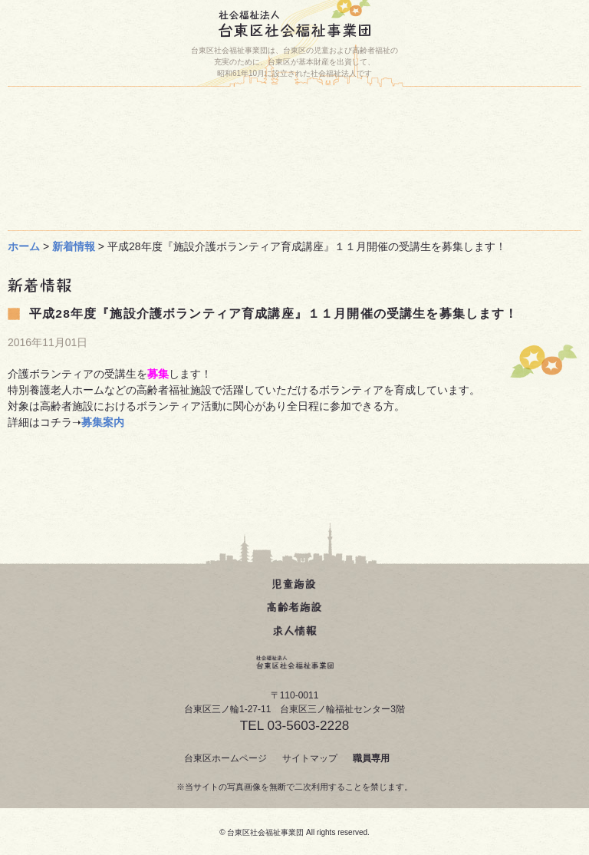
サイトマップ (309, 758)
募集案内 (102, 422)
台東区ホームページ (225, 758)
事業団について (440, 175)
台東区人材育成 (444, 143)
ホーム (165, 110)
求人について (149, 207)
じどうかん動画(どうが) (153, 175)
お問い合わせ (149, 143)
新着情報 (73, 246)
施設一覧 (440, 110)
